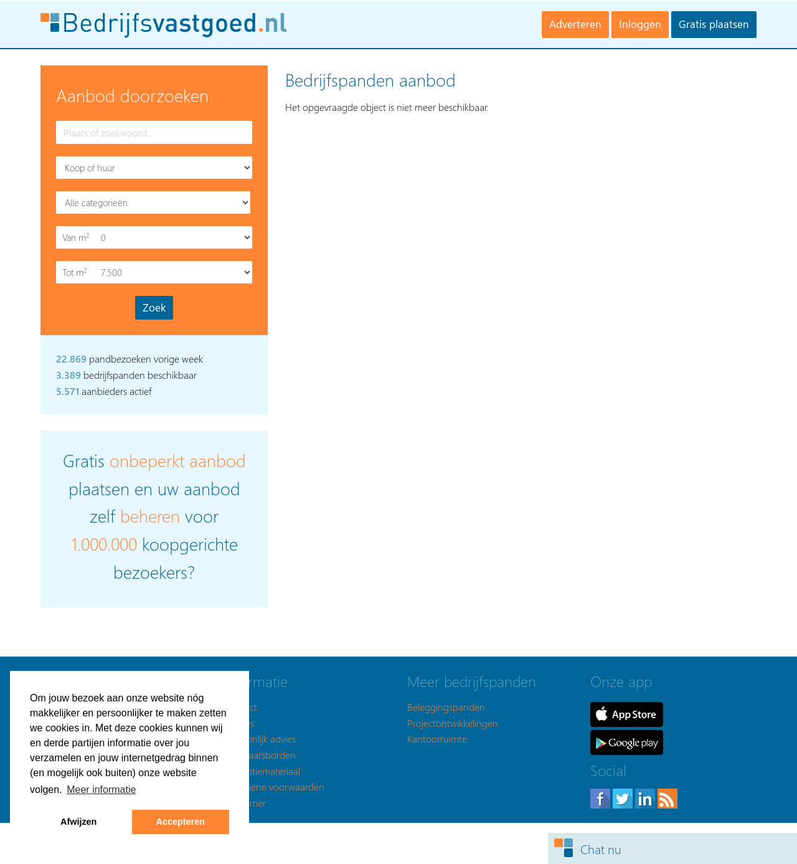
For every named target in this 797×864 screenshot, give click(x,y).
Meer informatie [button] (101, 789)
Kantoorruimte (437, 738)
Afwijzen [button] (78, 822)
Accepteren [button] (180, 822)
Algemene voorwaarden (274, 786)
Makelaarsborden (260, 754)
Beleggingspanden (446, 706)
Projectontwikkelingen (452, 722)
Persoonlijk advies (260, 738)
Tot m (77, 272)
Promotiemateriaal (262, 770)
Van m (77, 237)
